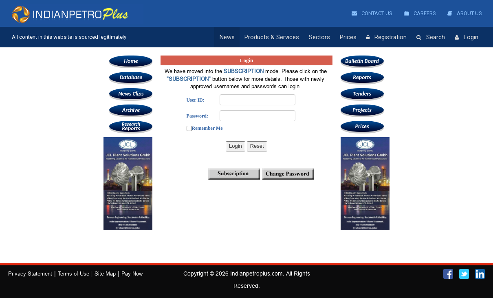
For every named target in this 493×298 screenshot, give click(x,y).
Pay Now (132, 273)
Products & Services (271, 37)
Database (131, 77)
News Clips (130, 93)
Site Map (105, 273)
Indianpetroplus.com (256, 273)
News (227, 37)
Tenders (362, 93)
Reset (257, 146)
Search (430, 37)
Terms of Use (73, 273)
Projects (361, 110)
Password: (197, 116)
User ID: (196, 100)
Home (131, 61)
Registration (386, 37)
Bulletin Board (362, 61)
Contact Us (372, 13)
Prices (348, 37)
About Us (464, 13)
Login (466, 37)
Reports (130, 126)
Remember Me (207, 128)
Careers (420, 13)
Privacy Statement (30, 273)
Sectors (319, 37)
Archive (131, 110)
